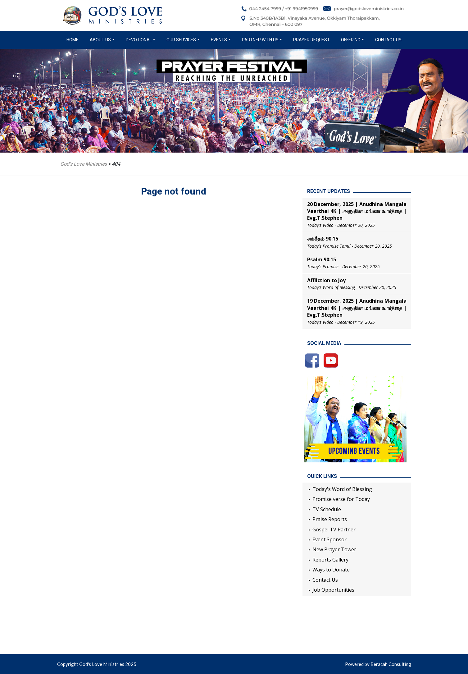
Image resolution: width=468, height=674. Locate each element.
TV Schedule (326, 509)
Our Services (181, 39)
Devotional (139, 39)
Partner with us (260, 39)
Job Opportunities (333, 589)
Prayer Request (311, 39)
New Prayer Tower (334, 549)
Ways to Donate (331, 569)
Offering (350, 39)
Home (73, 39)
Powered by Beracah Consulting (378, 664)
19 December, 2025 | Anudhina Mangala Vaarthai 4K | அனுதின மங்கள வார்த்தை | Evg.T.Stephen (357, 307)
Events (219, 39)
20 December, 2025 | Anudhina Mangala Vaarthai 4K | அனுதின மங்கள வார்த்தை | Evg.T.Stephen (357, 211)
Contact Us (388, 39)
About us (100, 39)
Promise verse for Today (341, 499)
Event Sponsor (329, 539)
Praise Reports (329, 519)
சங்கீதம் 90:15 (322, 238)
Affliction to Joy (326, 280)
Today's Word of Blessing (342, 489)
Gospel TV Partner (334, 529)
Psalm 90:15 (321, 259)
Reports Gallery (330, 559)
